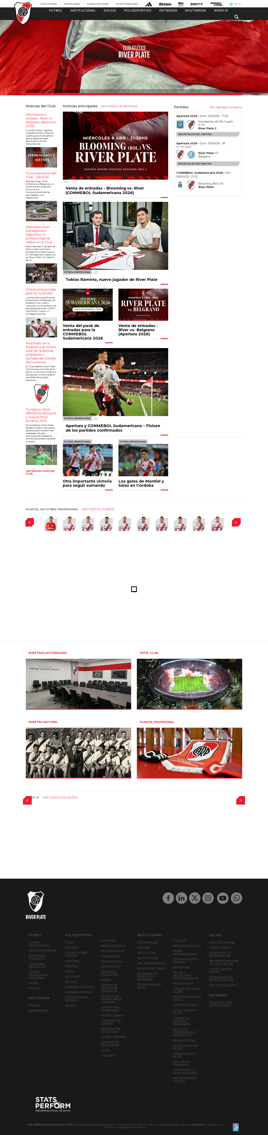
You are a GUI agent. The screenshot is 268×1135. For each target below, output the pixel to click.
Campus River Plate (184, 1055)
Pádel (106, 1050)
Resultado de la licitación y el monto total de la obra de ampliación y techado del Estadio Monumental (41, 352)
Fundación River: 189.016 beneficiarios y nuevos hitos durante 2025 (41, 415)
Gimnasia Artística (80, 987)
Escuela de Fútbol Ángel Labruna (112, 999)
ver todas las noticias (119, 106)
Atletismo (73, 976)
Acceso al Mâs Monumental (220, 1004)
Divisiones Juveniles (37, 957)
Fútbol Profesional (39, 944)
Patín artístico (113, 946)
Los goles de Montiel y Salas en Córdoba (141, 483)
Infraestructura (187, 946)
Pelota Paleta (112, 951)
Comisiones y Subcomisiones (185, 1071)
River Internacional (185, 952)
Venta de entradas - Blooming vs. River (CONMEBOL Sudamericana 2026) (105, 190)
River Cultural (185, 1005)
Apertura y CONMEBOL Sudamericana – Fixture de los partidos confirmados (113, 428)
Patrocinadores (127, 3)
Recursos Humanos (181, 1063)
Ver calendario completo (226, 107)
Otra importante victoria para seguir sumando (87, 483)
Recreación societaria (110, 1030)
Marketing (181, 967)
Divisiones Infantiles (37, 965)
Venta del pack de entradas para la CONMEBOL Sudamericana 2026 (83, 332)
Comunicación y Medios (186, 961)
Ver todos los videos (60, 797)
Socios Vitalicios (222, 985)
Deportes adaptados (110, 973)
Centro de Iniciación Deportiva (109, 988)
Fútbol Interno (113, 1037)
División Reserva (42, 950)
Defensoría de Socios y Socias (221, 979)
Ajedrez (71, 966)
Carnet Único (220, 947)
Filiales (179, 940)
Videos (34, 1005)
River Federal (184, 1040)
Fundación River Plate (186, 990)
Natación (108, 940)
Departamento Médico (185, 1080)
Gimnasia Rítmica (78, 992)
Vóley (69, 942)
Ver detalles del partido (195, 134)
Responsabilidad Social (187, 998)
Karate (70, 1005)
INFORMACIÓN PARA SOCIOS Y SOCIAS (224, 962)
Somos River (48, 3)
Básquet (71, 947)
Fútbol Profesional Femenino (39, 975)
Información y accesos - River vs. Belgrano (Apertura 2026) (40, 120)
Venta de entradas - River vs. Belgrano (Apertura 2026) (138, 330)
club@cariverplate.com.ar (131, 1127)
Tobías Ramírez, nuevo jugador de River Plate (112, 279)
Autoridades (147, 942)
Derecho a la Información (220, 954)
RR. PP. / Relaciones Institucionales (186, 975)
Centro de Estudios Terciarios (181, 1021)
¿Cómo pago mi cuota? (221, 971)
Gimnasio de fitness (111, 1022)
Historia (144, 947)
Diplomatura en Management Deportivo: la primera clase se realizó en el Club (39, 234)
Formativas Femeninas (110, 1009)
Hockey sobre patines (76, 999)
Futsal (34, 983)
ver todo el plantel (98, 509)
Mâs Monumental (151, 963)
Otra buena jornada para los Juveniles (41, 291)
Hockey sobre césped (76, 954)
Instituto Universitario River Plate (184, 1032)
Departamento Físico (149, 986)
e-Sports (108, 1055)
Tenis (69, 971)
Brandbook (38, 1011)
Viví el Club (146, 953)
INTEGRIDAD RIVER (151, 968)
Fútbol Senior (112, 1015)
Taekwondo (110, 956)
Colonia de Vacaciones (110, 1043)
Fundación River (98, 3)
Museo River (183, 983)
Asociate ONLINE (222, 942)
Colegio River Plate (184, 1012)
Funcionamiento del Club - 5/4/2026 (41, 175)
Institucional (148, 958)
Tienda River (72, 3)
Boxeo (106, 980)
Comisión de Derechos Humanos (147, 976)
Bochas (71, 982)
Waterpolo (110, 966)
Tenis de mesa (112, 961)
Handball (73, 961)
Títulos (34, 988)
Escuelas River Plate (185, 1047)
